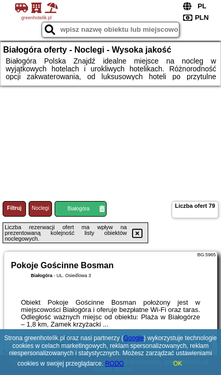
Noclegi (40, 208)
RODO (114, 363)
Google (134, 338)
